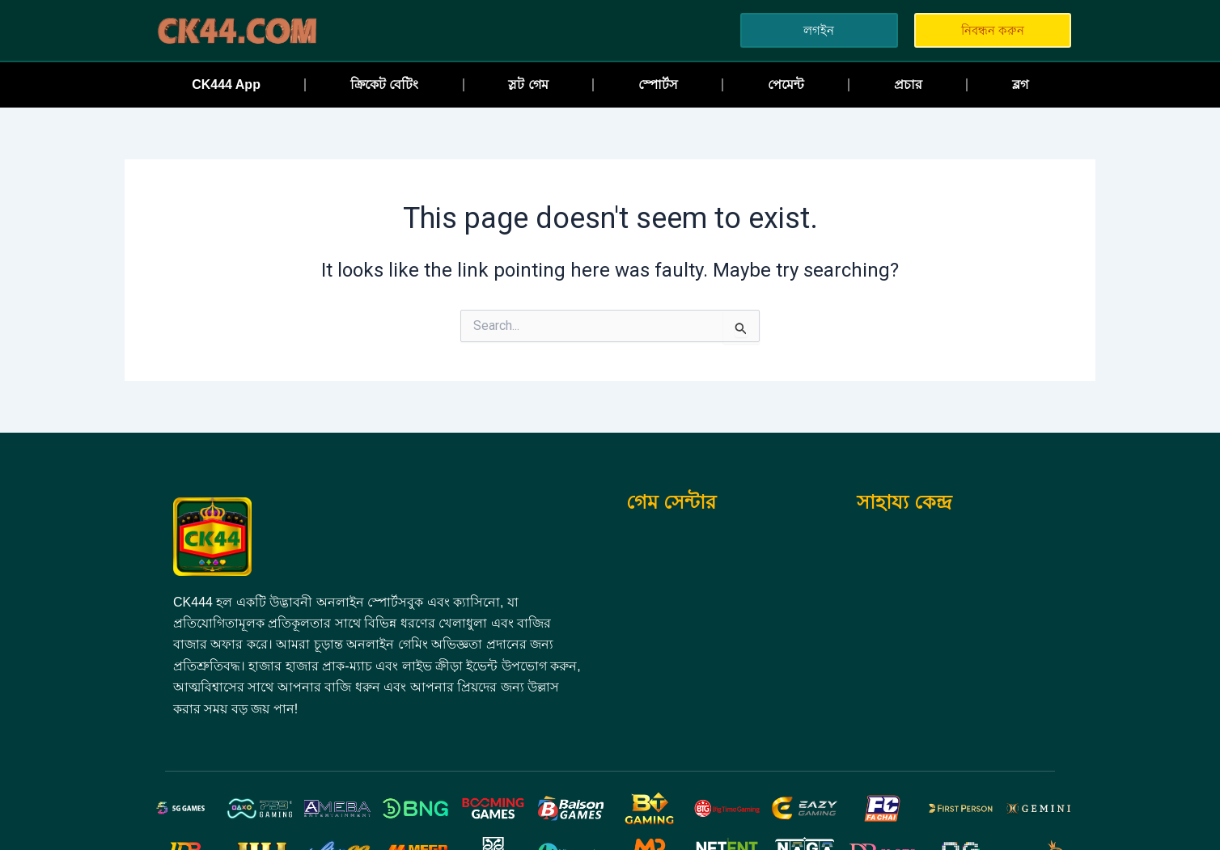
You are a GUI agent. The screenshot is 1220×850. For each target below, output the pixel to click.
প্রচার (908, 84)
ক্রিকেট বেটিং (384, 84)
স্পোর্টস (658, 84)
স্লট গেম (528, 84)
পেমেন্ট (786, 84)
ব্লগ (1020, 84)
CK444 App (226, 84)
